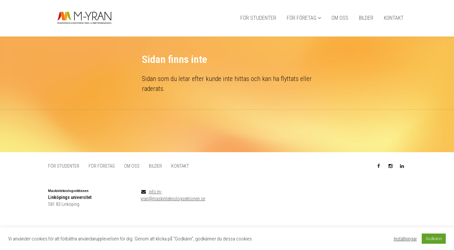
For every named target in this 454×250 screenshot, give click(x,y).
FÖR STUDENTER (258, 18)
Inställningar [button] (405, 239)
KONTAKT (394, 18)
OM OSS (340, 18)
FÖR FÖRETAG (301, 18)
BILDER (366, 18)
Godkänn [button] (434, 238)
